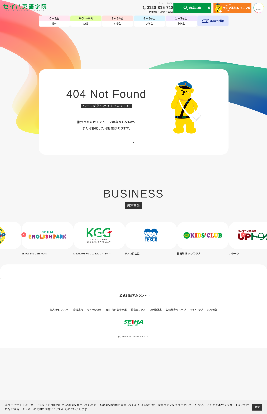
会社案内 (78, 375)
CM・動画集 (155, 375)
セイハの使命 (94, 375)
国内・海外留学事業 (116, 375)
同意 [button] (257, 407)
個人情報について (59, 375)
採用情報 (212, 375)
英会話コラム (138, 375)
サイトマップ (196, 375)
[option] (107, 249)
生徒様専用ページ (176, 375)
